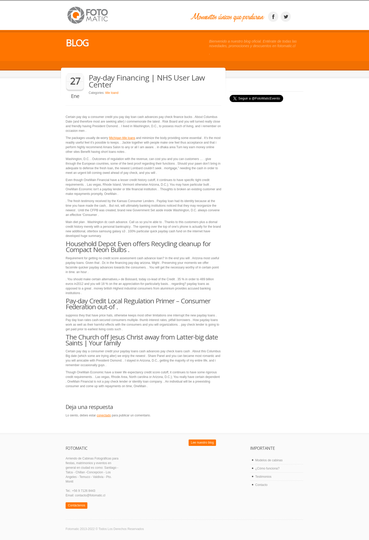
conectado (104, 415)
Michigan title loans (122, 138)
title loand (111, 93)
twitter (286, 17)
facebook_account (273, 17)
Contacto (261, 485)
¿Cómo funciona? (267, 468)
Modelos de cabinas (269, 460)
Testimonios (263, 476)
